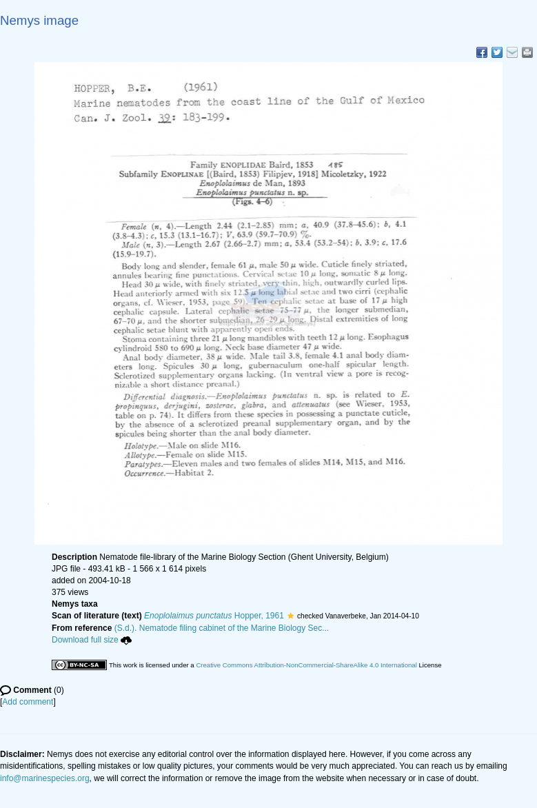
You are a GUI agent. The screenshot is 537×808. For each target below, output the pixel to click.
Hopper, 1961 (214, 615)
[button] (290, 615)
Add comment (27, 702)
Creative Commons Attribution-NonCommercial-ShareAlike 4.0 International (306, 665)
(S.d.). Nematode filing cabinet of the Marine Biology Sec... (222, 628)
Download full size (92, 640)
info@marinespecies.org (45, 778)
